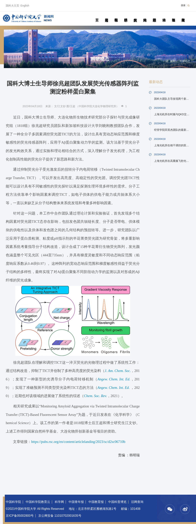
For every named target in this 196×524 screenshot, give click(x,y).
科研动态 (125, 15)
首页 (97, 15)
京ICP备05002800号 (20, 515)
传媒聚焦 (183, 15)
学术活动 (164, 15)
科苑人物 (144, 15)
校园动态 (154, 15)
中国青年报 (76, 501)
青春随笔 (173, 15)
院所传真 (135, 15)
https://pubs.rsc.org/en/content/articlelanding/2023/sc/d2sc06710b (78, 442)
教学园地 (116, 15)
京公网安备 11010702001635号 (59, 515)
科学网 (59, 501)
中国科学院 (13, 501)
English (24, 5)
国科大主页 (12, 5)
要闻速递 (106, 15)
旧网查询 (137, 501)
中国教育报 (96, 501)
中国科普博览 (117, 501)
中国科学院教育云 (38, 501)
